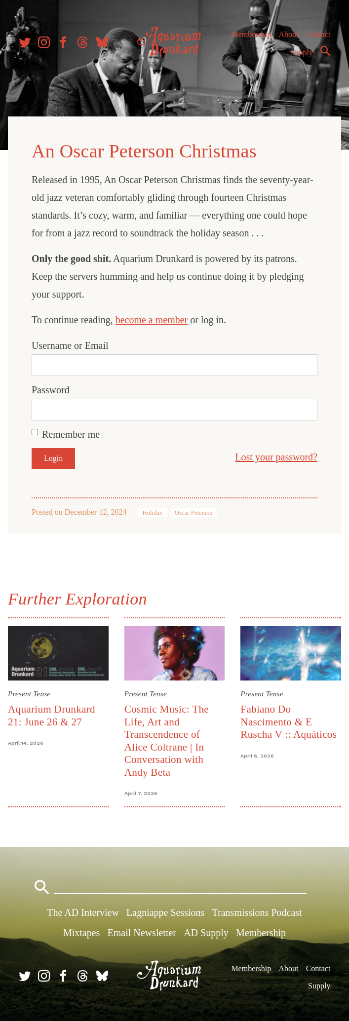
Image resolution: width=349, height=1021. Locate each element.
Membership (251, 34)
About (288, 34)
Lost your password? (276, 457)
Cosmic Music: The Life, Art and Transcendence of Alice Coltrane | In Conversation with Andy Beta (166, 740)
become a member (152, 319)
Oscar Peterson (194, 512)
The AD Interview (83, 912)
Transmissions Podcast (257, 912)
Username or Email (70, 345)
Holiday (152, 512)
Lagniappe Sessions (165, 912)
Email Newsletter (142, 932)
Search (325, 51)
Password (51, 389)
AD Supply (206, 932)
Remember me (71, 434)
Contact (318, 34)
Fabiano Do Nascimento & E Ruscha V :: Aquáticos (288, 721)
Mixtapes (81, 932)
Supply (302, 52)
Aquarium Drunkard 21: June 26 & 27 (51, 715)
